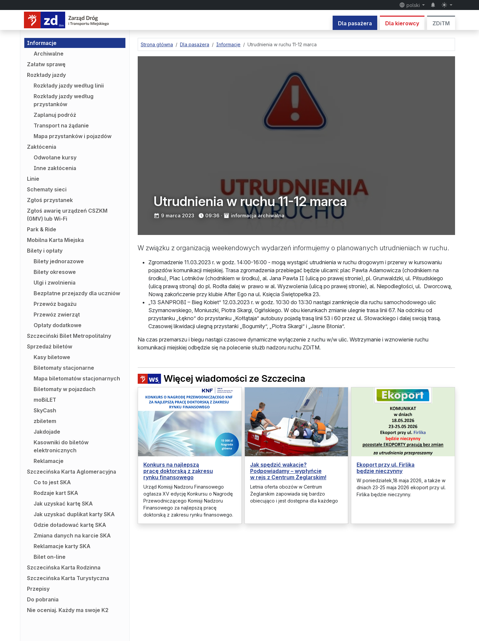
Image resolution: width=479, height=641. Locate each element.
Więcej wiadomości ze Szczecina (221, 378)
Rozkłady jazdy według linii (69, 85)
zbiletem (45, 421)
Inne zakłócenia (55, 168)
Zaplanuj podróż (55, 114)
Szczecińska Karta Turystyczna (68, 578)
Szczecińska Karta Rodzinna (63, 567)
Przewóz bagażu (55, 304)
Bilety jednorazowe (59, 261)
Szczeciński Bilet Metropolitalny (69, 335)
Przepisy (38, 588)
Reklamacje (49, 461)
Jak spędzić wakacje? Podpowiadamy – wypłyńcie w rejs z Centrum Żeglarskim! (288, 471)
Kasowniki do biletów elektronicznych (61, 446)
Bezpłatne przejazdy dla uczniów (77, 293)
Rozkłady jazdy (46, 75)
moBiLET (45, 399)
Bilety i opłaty (45, 250)
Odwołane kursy (55, 157)
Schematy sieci (47, 189)
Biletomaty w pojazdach (64, 389)
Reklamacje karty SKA (62, 546)
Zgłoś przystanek (50, 200)
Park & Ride (41, 229)
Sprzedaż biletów (49, 346)
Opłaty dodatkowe (57, 325)
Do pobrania (43, 599)
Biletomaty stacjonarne (64, 367)
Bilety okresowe (55, 272)
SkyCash (45, 410)
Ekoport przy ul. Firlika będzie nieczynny (385, 467)
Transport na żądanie (61, 125)
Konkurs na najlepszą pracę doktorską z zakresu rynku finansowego (178, 471)
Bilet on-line (50, 556)
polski (410, 5)
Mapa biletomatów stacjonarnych (77, 378)
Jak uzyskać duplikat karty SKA (74, 514)
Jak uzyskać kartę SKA (63, 503)
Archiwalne (49, 53)
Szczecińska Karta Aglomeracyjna (71, 471)
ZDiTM (441, 23)
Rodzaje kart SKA (56, 493)
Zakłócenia (41, 146)
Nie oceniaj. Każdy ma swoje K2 (67, 610)
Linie (33, 178)
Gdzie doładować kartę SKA (70, 525)
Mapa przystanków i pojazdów (72, 136)
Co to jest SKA (52, 482)
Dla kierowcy (402, 23)
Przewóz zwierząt (57, 314)
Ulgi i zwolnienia (55, 282)
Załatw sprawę (46, 64)
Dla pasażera (355, 23)
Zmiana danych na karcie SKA (72, 535)
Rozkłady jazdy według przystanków (63, 100)
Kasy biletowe (52, 357)
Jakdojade (47, 431)
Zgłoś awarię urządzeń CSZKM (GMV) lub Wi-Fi (67, 214)
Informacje (42, 43)
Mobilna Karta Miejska (55, 240)
